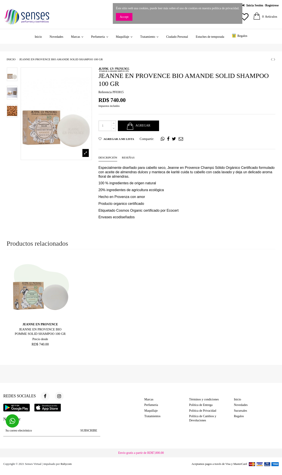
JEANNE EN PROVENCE (40, 324)
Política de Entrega (201, 405)
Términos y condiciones (204, 399)
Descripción (107, 157)
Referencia (105, 92)
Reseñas (128, 157)
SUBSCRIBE (88, 430)
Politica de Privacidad (202, 410)
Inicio (237, 399)
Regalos (239, 416)
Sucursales (240, 410)
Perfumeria (151, 405)
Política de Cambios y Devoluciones (202, 418)
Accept (124, 17)
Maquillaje (151, 410)
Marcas (148, 399)
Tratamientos (152, 416)
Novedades (241, 405)
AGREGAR (138, 126)
